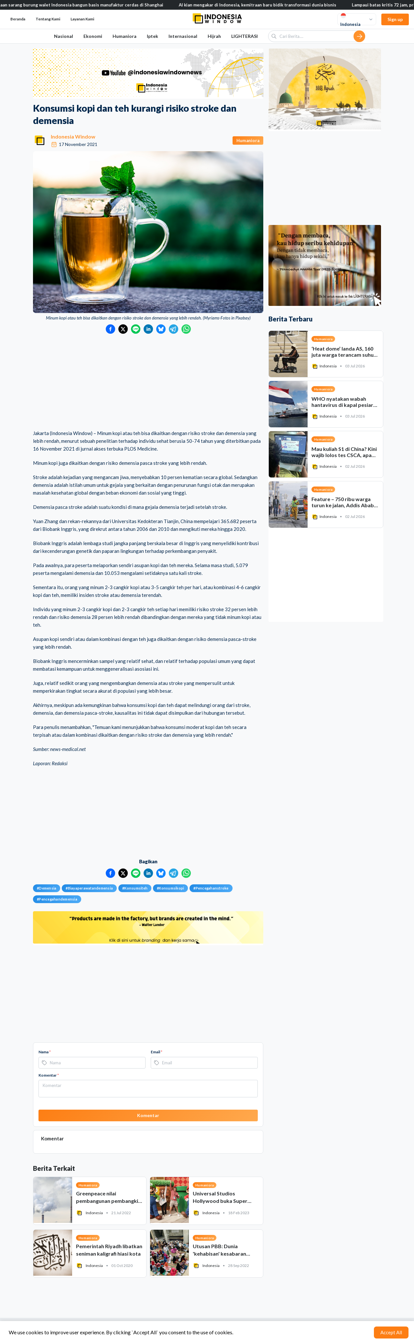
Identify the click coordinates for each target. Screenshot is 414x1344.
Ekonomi (92, 36)
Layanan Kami (82, 19)
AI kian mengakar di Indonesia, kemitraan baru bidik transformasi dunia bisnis (262, 4)
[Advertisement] (148, 382)
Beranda (17, 19)
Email (156, 1051)
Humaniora (124, 36)
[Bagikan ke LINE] (135, 329)
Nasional (63, 36)
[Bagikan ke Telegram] (173, 329)
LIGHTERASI (244, 36)
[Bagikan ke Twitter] (123, 329)
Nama (44, 1051)
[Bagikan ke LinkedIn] (148, 329)
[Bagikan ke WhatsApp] (186, 329)
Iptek (152, 36)
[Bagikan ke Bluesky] (161, 329)
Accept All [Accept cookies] (391, 1332)
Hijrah (214, 36)
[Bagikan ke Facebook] (110, 329)
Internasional (183, 36)
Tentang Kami (48, 19)
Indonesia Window (73, 136)
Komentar (48, 1075)
